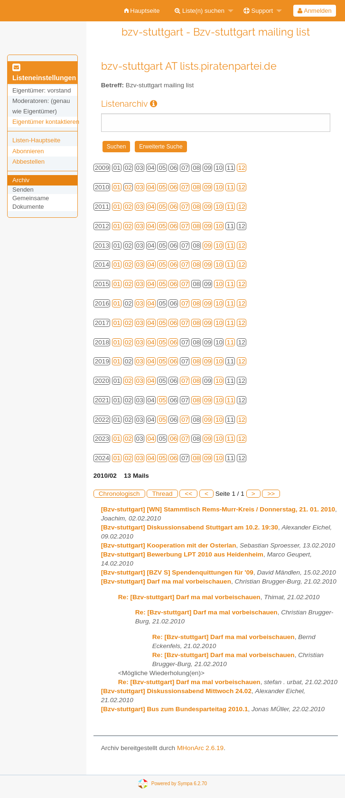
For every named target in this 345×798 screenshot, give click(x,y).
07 (184, 187)
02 (128, 187)
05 (162, 187)
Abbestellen (28, 161)
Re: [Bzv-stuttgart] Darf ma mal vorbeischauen (189, 597)
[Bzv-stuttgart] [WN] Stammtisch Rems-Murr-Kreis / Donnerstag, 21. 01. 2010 (218, 509)
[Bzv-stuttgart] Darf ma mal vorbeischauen (166, 581)
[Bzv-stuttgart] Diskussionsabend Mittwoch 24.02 (176, 691)
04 (151, 187)
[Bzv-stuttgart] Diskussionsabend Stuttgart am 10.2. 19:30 (189, 527)
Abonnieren (28, 151)
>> (271, 493)
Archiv (20, 180)
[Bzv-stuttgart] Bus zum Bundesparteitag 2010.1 (174, 709)
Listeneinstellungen (44, 73)
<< (188, 493)
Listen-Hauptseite (36, 140)
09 (207, 187)
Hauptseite (142, 10)
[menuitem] (142, 10)
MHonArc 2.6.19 (200, 748)
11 (230, 187)
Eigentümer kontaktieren (45, 121)
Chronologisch (119, 493)
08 (196, 187)
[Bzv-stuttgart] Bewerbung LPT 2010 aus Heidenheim (182, 554)
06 (173, 187)
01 (117, 187)
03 (139, 187)
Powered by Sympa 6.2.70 (179, 783)
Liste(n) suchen (199, 10)
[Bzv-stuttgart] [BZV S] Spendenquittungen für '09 (177, 572)
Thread (162, 493)
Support (258, 10)
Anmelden (314, 10)
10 (219, 187)
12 (241, 167)
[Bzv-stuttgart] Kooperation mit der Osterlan (168, 545)
